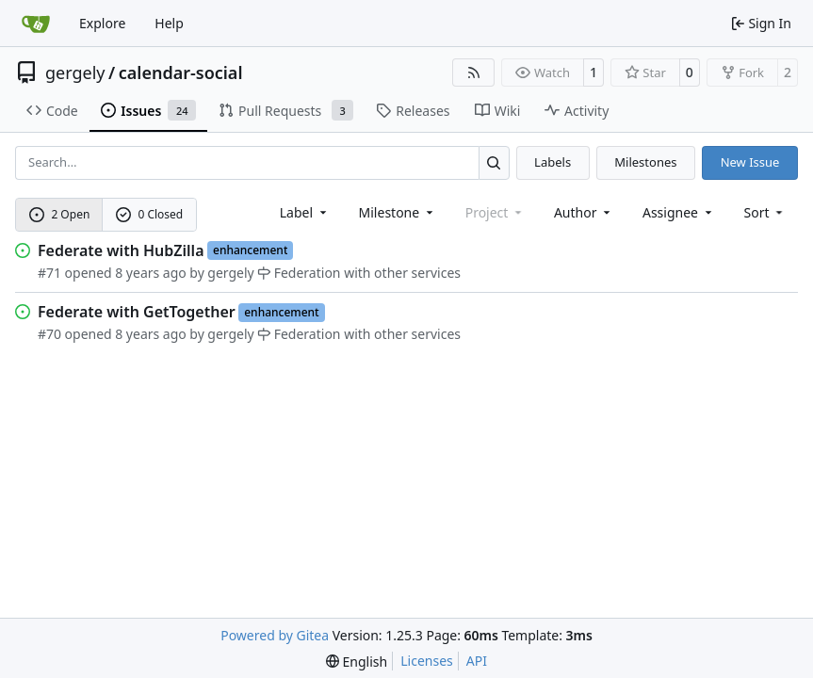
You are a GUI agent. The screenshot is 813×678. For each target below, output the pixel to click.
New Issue (750, 161)
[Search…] (494, 162)
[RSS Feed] (474, 72)
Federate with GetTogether (137, 311)
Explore (102, 23)
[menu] (765, 212)
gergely (75, 72)
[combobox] (305, 212)
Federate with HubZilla (121, 250)
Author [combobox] (583, 212)
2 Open (59, 214)
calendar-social (181, 72)
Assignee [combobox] (678, 212)
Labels (552, 161)
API (476, 661)
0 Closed (150, 214)
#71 (49, 273)
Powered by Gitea (274, 635)
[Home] (35, 23)
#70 (49, 334)
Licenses (426, 661)
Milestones (645, 161)
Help (169, 23)
